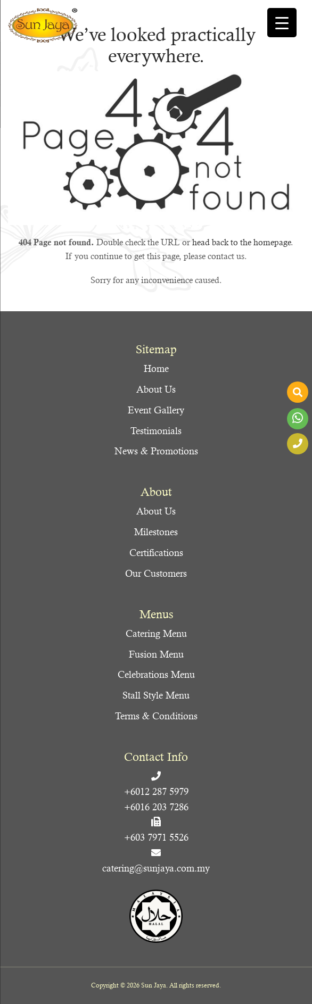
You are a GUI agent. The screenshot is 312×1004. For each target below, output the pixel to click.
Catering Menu (156, 633)
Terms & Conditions (156, 715)
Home (156, 368)
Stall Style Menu (156, 695)
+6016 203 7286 (156, 806)
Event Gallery (156, 410)
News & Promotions (156, 451)
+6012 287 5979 (156, 791)
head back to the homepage (241, 242)
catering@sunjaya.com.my (156, 868)
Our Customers (156, 573)
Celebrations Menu (156, 674)
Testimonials (156, 430)
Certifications (156, 552)
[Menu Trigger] (282, 22)
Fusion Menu (156, 654)
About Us (156, 389)
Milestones (156, 531)
